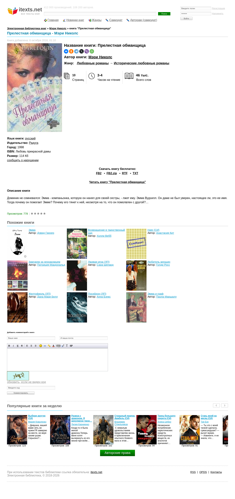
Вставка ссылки (45, 345)
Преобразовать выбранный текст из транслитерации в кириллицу (67, 345)
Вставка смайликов (41, 345)
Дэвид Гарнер (45, 232)
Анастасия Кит (165, 232)
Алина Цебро (164, 422)
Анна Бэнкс (104, 296)
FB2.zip (111, 173)
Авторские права (117, 453)
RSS (193, 472)
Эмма (31, 230)
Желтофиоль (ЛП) (39, 293)
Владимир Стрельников (121, 423)
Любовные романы (93, 63)
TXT (135, 173)
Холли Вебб (104, 235)
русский (30, 138)
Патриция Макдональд (51, 264)
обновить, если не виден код (26, 382)
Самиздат (115, 20)
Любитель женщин (158, 261)
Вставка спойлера (71, 345)
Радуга (33, 142)
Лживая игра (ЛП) (98, 261)
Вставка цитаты (63, 345)
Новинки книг (75, 20)
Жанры (97, 20)
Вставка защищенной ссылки (49, 345)
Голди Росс (163, 264)
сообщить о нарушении (23, 160)
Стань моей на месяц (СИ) (209, 417)
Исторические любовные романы (141, 63)
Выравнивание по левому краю (27, 345)
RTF (125, 173)
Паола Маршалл (166, 296)
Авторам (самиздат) (143, 20)
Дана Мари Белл (47, 296)
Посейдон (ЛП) (97, 293)
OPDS (203, 472)
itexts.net (96, 472)
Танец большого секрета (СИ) (166, 417)
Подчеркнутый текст (18, 345)
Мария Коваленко (37, 422)
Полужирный (9, 345)
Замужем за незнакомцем (44, 261)
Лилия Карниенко (80, 424)
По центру (31, 345)
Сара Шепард (105, 264)
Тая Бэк (205, 422)
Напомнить (217, 13)
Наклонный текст (13, 345)
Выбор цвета (53, 345)
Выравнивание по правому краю (35, 345)
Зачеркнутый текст (22, 345)
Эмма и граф (155, 293)
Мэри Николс (100, 57)
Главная (53, 20)
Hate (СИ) (153, 230)
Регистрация (218, 8)
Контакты (216, 472)
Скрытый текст (58, 345)
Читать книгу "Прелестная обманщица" (117, 182)
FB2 (99, 173)
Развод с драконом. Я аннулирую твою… (81, 418)
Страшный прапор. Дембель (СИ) (124, 417)
